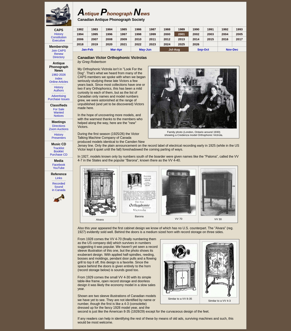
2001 (181, 34)
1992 (224, 29)
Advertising (59, 96)
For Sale (58, 109)
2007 (94, 39)
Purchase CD (58, 154)
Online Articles (58, 81)
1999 (152, 34)
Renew (58, 53)
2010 (138, 39)
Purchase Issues (59, 99)
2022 (138, 44)
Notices (58, 115)
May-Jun (145, 49)
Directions (58, 125)
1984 (109, 29)
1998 (138, 34)
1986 (138, 29)
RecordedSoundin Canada (58, 187)
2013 (181, 39)
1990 (196, 29)
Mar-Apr (116, 49)
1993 (239, 29)
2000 (167, 34)
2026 (196, 44)
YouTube (58, 168)
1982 (80, 29)
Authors (59, 90)
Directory (58, 57)
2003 (210, 34)
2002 (196, 34)
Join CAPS (59, 50)
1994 (80, 34)
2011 (152, 39)
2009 (123, 39)
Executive (58, 40)
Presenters (59, 137)
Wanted (59, 112)
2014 (196, 39)
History (58, 34)
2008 (109, 39)
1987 (152, 29)
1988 (167, 29)
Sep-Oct (203, 49)
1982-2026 (59, 74)
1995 (94, 34)
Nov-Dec (232, 49)
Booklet (58, 151)
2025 (181, 44)
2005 (239, 34)
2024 (167, 44)
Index (58, 78)
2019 (94, 44)
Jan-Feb (87, 49)
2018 (80, 44)
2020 (109, 44)
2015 (210, 39)
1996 (109, 34)
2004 (224, 34)
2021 (123, 44)
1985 (123, 29)
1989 (181, 29)
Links (58, 178)
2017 (239, 39)
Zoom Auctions (59, 129)
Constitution (58, 37)
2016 (224, 39)
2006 (80, 39)
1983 (94, 29)
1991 (210, 29)
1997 (123, 34)
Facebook (58, 164)
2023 (152, 44)
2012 (167, 39)
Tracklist (58, 148)
